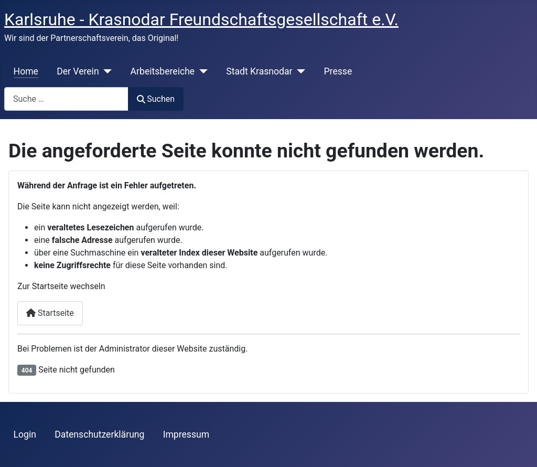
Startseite (50, 313)
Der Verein (78, 71)
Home (26, 71)
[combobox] (66, 99)
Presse (338, 71)
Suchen (156, 99)
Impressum (186, 434)
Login (25, 434)
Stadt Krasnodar (259, 71)
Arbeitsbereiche (163, 71)
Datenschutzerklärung (99, 434)
